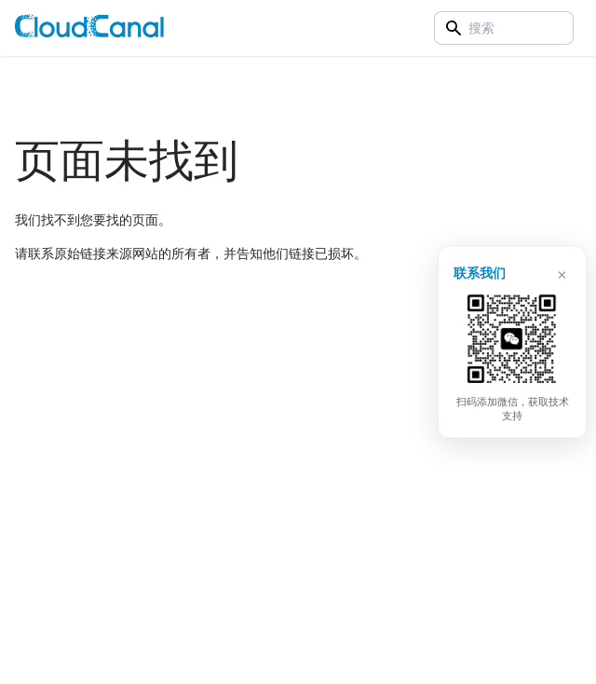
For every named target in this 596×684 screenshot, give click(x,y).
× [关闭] (562, 272)
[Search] (504, 28)
